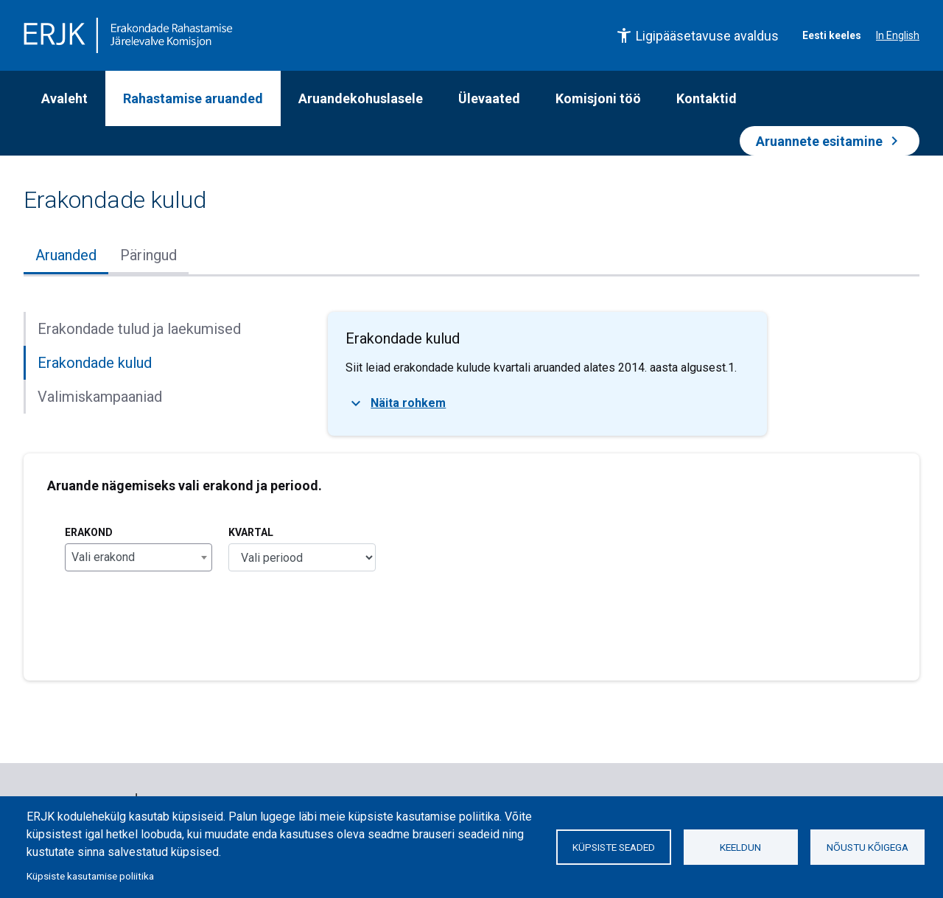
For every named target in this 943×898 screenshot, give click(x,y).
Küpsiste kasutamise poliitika (90, 876)
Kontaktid (706, 98)
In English (897, 35)
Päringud (148, 255)
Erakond (89, 532)
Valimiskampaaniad (100, 397)
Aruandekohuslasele (360, 98)
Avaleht (64, 98)
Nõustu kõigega (867, 847)
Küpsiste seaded (613, 847)
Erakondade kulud (95, 363)
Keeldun (740, 847)
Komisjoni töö (598, 98)
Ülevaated (489, 98)
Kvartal (250, 532)
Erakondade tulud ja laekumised (139, 329)
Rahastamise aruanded (193, 98)
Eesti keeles (831, 35)
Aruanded (66, 255)
